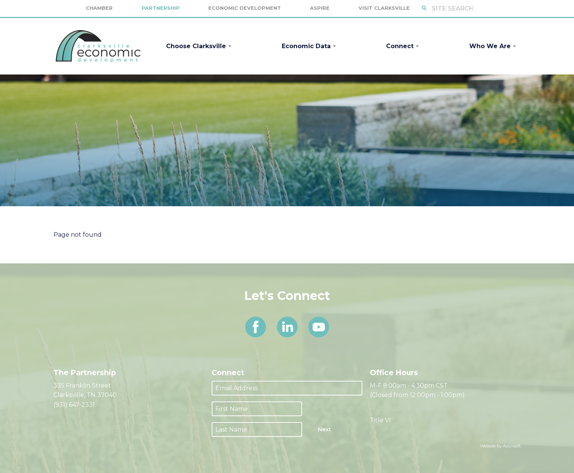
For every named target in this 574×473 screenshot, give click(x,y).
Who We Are (490, 46)
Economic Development (244, 8)
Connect (400, 46)
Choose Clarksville (196, 46)
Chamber (99, 8)
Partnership (161, 8)
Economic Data (306, 46)
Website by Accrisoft (500, 446)
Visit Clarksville (384, 8)
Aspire (320, 8)
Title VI (380, 420)
